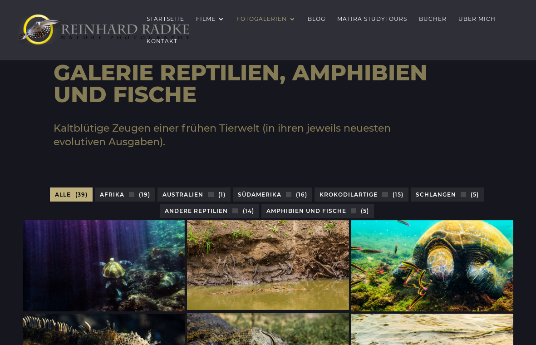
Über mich (477, 19)
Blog (316, 19)
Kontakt (162, 41)
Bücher (433, 19)
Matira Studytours (372, 19)
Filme (206, 19)
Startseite (165, 19)
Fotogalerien (261, 19)
